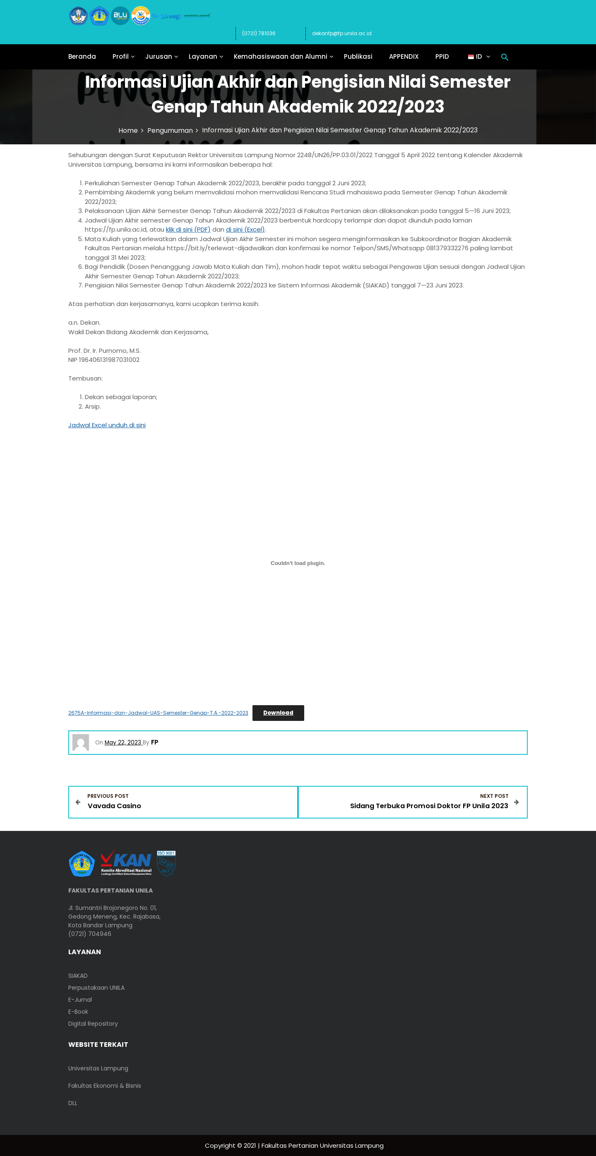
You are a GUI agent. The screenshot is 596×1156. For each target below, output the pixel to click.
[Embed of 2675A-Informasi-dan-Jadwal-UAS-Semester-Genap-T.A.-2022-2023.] (298, 563)
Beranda (82, 56)
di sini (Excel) (245, 229)
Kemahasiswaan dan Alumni (280, 56)
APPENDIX (404, 56)
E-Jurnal (80, 999)
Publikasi (358, 56)
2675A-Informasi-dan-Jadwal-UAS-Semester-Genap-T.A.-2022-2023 (158, 712)
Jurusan (158, 56)
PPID (442, 56)
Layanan (203, 56)
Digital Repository (93, 1023)
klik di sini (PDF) (188, 229)
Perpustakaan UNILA (96, 987)
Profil (121, 56)
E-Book (78, 1011)
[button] (505, 56)
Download (278, 713)
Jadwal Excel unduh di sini (107, 425)
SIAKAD (78, 975)
